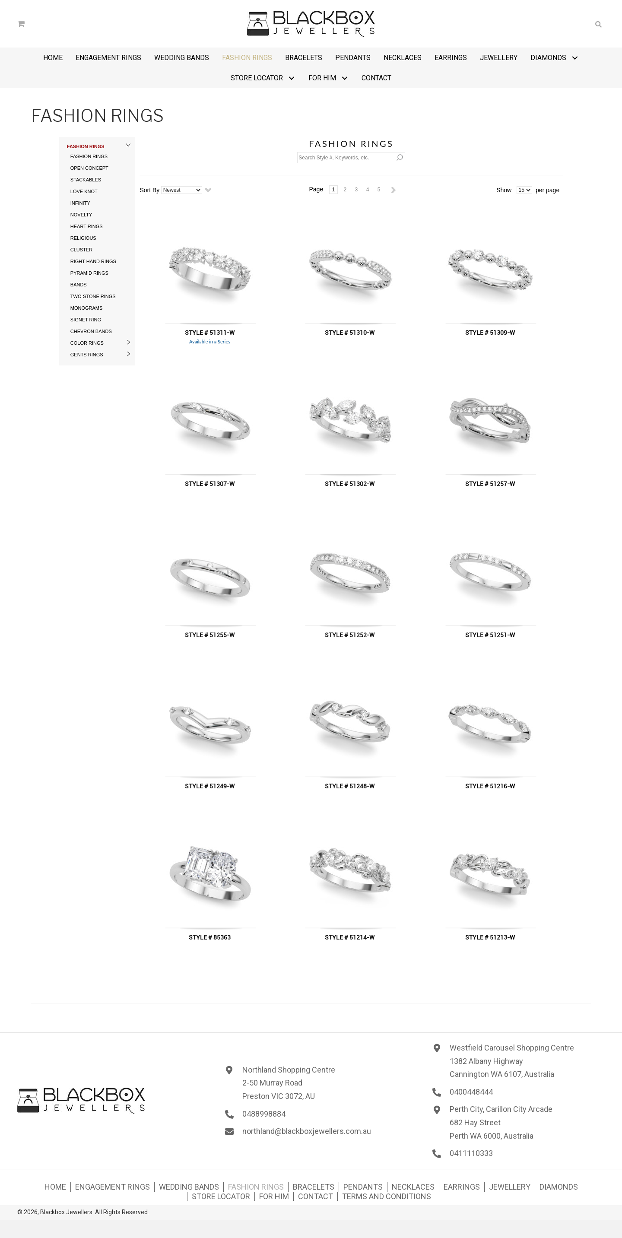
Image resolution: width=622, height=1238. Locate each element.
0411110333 (471, 1153)
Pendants (363, 1186)
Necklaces (413, 1186)
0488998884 (264, 1113)
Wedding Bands (189, 1186)
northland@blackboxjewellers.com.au (306, 1131)
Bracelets (313, 1186)
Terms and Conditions (386, 1196)
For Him (274, 1196)
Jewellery (509, 1186)
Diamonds (558, 1186)
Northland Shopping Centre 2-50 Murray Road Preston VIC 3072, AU (288, 1083)
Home (55, 1186)
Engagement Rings (112, 1186)
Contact (315, 1196)
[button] (574, 57)
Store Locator (221, 1196)
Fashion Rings (256, 1186)
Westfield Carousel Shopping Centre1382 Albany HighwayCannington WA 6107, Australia (512, 1061)
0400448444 (471, 1091)
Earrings (462, 1186)
